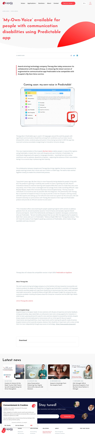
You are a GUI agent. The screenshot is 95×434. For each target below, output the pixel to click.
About (49, 3)
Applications (32, 3)
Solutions (41, 3)
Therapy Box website (27, 301)
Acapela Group (6, 11)
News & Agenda (14, 11)
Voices (23, 3)
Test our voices (84, 428)
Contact (70, 428)
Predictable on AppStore (64, 272)
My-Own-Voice (47, 151)
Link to (18, 301)
